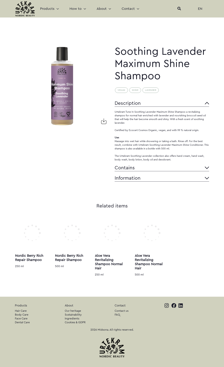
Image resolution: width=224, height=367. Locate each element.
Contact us (121, 310)
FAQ (117, 314)
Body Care (21, 314)
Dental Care (22, 322)
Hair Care (21, 310)
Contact (130, 8)
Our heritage (73, 310)
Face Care (21, 318)
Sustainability (73, 314)
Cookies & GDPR (75, 322)
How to (77, 8)
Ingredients (72, 318)
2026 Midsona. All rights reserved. (112, 329)
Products (49, 8)
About (104, 8)
